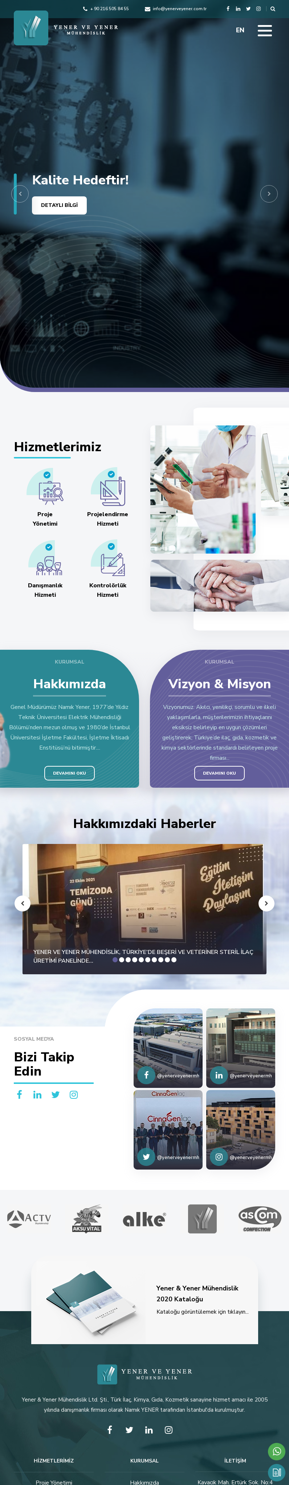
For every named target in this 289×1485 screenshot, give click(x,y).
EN (240, 30)
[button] (20, 194)
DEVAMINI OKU (69, 773)
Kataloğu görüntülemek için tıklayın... (145, 1302)
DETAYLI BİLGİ (59, 205)
